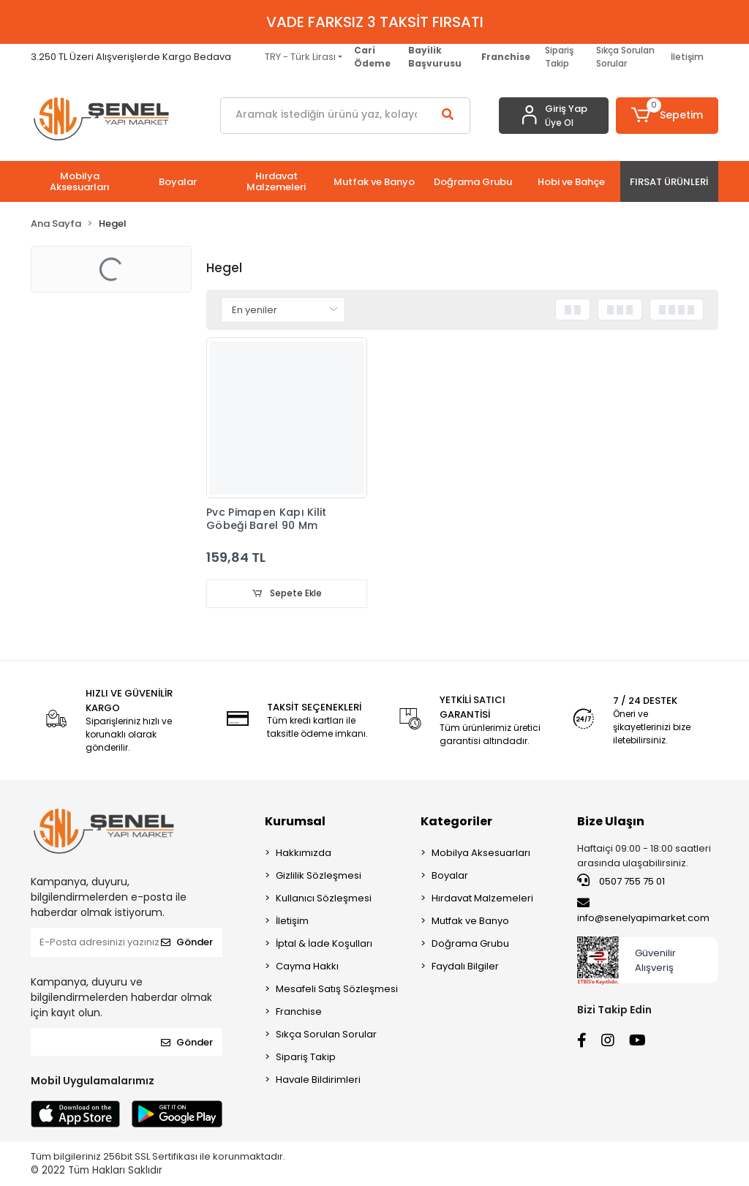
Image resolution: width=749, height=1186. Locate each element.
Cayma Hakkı (307, 967)
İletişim (687, 56)
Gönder (187, 943)
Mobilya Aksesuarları (481, 853)
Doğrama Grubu (470, 944)
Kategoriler (456, 822)
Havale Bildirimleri (318, 1080)
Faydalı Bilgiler (465, 967)
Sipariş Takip (559, 57)
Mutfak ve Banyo (470, 921)
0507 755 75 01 (621, 881)
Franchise (299, 1012)
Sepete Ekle (287, 594)
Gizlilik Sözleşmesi (318, 876)
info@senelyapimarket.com (643, 911)
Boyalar (450, 876)
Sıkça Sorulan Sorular (625, 57)
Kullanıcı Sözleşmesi (324, 899)
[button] (667, 115)
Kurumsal (295, 822)
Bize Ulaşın (610, 822)
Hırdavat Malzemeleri (482, 899)
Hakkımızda (303, 853)
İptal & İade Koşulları (324, 944)
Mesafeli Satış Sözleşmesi (337, 990)
